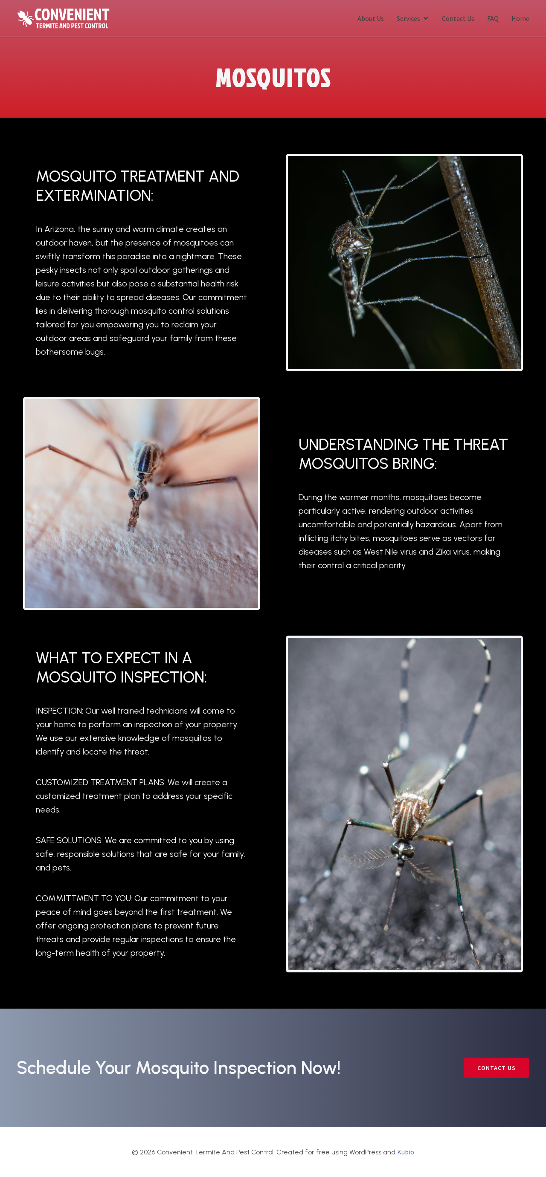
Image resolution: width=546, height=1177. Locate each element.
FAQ (493, 18)
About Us (370, 18)
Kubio (405, 1151)
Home (520, 18)
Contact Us (458, 18)
